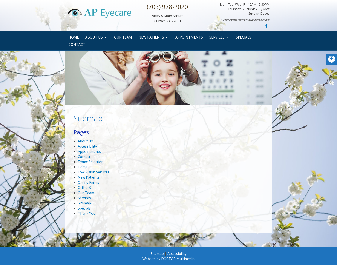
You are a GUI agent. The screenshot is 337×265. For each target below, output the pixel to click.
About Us (94, 37)
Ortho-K (84, 187)
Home (74, 37)
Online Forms (88, 182)
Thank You (86, 213)
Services (217, 37)
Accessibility (87, 146)
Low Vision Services (93, 172)
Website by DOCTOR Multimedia (168, 258)
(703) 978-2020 (167, 7)
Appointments (189, 37)
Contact (77, 44)
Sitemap (84, 203)
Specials (243, 37)
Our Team (123, 37)
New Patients (151, 37)
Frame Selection (90, 161)
